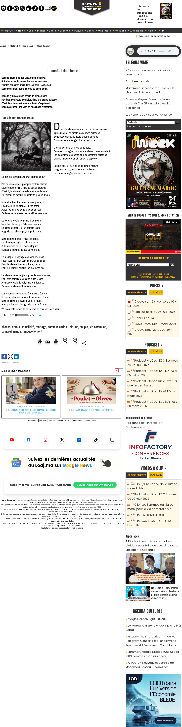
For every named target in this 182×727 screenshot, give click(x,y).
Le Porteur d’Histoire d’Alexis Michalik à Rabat (153, 587)
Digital (40, 30)
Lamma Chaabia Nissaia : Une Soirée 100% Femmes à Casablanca (151, 607)
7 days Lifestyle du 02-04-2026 (154, 319)
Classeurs (161, 284)
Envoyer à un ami (29, 343)
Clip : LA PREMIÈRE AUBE (147, 489)
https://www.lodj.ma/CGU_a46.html (153, 268)
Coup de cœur (50, 46)
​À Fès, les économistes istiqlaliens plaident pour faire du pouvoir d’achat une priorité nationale (153, 511)
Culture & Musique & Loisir (26, 46)
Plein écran (173, 214)
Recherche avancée (137, 111)
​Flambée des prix (135, 75)
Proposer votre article (68, 704)
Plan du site (82, 721)
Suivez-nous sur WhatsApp (95, 489)
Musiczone (34, 424)
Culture (77, 30)
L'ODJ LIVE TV (112, 704)
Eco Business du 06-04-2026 (152, 303)
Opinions (119, 30)
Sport (89, 30)
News (20, 30)
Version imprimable (55, 343)
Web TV (151, 30)
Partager (70, 350)
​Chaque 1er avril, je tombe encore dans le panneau (31, 415)
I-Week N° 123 (143, 308)
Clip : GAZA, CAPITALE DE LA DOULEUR (156, 494)
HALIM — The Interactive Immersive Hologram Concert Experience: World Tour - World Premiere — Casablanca (153, 596)
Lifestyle (64, 30)
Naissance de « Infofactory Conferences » (150, 403)
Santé (51, 30)
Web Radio (135, 30)
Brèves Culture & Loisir (64, 424)
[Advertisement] (62, 58)
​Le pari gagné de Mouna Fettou (91, 414)
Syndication (99, 721)
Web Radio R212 (159, 705)
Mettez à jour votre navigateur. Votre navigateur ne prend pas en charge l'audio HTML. (158, 51)
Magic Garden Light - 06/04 (144, 581)
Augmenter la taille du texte (85, 343)
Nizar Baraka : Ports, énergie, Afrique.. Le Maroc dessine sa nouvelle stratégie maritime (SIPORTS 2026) (165, 556)
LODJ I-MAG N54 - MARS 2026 (152, 314)
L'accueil (7, 30)
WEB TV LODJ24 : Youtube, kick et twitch (153, 203)
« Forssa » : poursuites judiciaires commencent (152, 69)
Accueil (4, 46)
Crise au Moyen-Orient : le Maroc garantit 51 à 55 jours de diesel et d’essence (152, 92)
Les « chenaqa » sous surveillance (145, 100)
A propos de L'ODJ (23, 704)
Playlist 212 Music (102, 424)
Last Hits (46, 424)
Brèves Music (84, 424)
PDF (161, 30)
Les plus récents (138, 284)
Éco (30, 30)
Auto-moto (103, 30)
